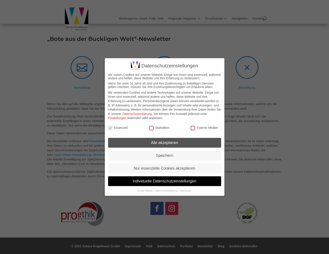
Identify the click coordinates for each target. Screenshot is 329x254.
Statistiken (159, 124)
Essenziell (118, 124)
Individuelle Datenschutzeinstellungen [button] (164, 177)
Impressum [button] (185, 187)
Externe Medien (204, 124)
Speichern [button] (164, 152)
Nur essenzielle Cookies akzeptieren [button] (164, 165)
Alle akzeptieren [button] (164, 139)
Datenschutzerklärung (137, 110)
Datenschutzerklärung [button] (166, 187)
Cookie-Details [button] (145, 187)
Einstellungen (117, 114)
